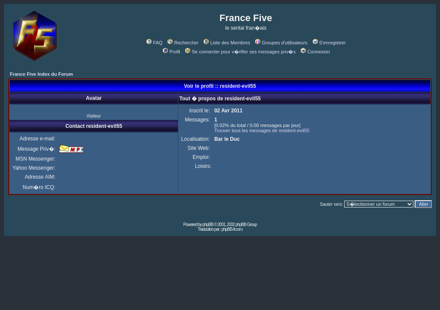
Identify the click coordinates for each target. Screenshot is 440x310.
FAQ (154, 42)
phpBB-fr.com (231, 229)
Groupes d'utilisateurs (281, 42)
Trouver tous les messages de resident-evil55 (262, 130)
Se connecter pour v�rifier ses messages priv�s (240, 51)
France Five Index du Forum (41, 74)
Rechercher (183, 42)
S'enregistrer (329, 42)
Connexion (315, 51)
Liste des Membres (227, 42)
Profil (171, 51)
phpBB (207, 224)
